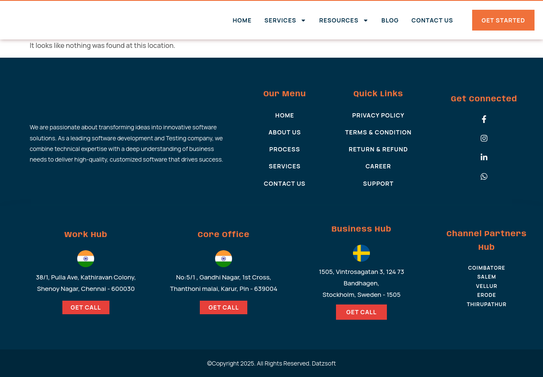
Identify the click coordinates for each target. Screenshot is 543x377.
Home (242, 20)
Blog (390, 20)
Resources (344, 20)
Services (285, 20)
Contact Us (432, 20)
